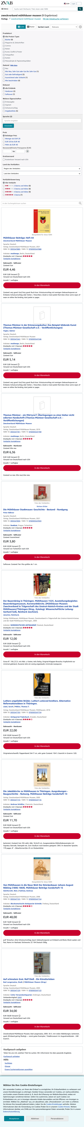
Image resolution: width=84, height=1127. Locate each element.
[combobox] (45, 9)
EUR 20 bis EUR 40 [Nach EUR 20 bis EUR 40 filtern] (11, 142)
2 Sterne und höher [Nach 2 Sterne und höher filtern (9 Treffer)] (18, 186)
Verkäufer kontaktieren (11, 259)
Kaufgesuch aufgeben (12, 1056)
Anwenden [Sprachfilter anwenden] (8, 126)
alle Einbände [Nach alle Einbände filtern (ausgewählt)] (9, 88)
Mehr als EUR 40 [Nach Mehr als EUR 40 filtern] (10, 145)
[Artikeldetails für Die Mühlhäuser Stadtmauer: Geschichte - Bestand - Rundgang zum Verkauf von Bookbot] (42, 492)
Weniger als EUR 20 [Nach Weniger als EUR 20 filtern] (12, 139)
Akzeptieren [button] (14, 1118)
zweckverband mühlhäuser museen (26, 19)
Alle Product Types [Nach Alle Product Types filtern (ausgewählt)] (11, 36)
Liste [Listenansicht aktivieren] (21, 27)
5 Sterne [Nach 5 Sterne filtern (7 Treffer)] (13, 195)
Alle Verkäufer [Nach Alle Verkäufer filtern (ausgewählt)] (10, 183)
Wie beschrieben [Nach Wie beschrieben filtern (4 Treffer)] (11, 81)
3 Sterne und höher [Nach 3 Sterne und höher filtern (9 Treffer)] (18, 189)
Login (73, 3)
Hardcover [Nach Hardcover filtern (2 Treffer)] (9, 91)
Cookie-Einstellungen (54, 1104)
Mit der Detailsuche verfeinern (56, 19)
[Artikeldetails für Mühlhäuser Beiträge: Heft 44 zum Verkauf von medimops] (42, 221)
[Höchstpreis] (20, 151)
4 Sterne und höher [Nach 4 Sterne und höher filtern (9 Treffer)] (18, 192)
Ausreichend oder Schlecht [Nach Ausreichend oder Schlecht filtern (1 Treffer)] (15, 78)
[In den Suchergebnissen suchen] (42, 203)
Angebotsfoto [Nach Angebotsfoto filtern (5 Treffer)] (10, 111)
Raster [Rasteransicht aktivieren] (30, 27)
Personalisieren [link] (57, 1118)
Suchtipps (8, 1063)
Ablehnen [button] (35, 1118)
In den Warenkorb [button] (42, 285)
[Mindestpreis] (7, 151)
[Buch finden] (80, 9)
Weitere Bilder (42, 506)
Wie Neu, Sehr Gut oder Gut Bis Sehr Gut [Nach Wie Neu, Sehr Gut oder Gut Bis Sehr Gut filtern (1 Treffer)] (21, 71)
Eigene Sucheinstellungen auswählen (19, 1069)
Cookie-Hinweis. (64, 1107)
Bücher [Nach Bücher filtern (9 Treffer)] (8, 39)
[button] (80, 203)
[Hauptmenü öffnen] (5, 9)
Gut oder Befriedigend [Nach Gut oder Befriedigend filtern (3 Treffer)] (13, 74)
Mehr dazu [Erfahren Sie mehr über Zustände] (13, 65)
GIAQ (20, 997)
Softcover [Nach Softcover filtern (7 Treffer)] (9, 94)
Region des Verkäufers (12, 168)
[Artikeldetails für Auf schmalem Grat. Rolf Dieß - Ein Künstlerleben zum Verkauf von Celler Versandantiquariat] (42, 963)
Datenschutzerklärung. (11, 1111)
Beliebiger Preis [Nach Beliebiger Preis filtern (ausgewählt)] (10, 136)
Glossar (7, 1066)
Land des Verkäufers (11, 173)
